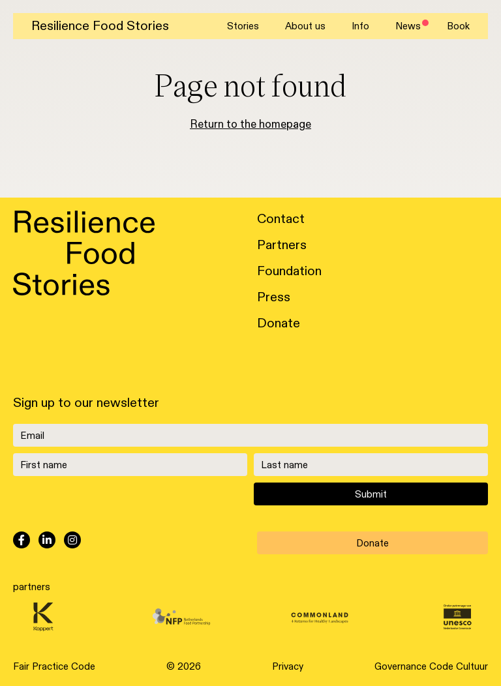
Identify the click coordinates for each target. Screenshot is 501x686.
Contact (281, 219)
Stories (243, 26)
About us (305, 26)
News (408, 26)
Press (273, 297)
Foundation (289, 271)
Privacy (287, 666)
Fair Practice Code (54, 666)
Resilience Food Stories (100, 26)
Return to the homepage (250, 124)
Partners (282, 245)
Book (458, 26)
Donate (278, 323)
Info (360, 26)
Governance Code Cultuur (431, 666)
